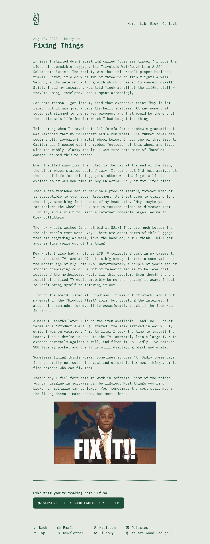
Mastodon (105, 528)
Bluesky (104, 533)
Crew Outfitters (48, 217)
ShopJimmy (100, 295)
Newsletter (70, 533)
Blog (154, 24)
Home (132, 24)
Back (40, 528)
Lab (143, 24)
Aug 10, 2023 (45, 39)
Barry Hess (74, 39)
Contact (169, 24)
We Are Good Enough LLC (151, 533)
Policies (137, 528)
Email (65, 528)
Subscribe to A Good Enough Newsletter (78, 503)
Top (39, 533)
